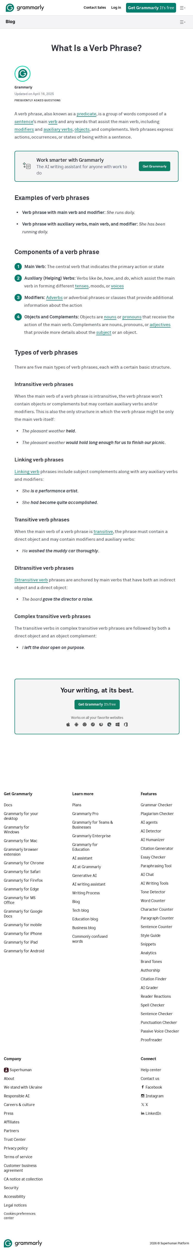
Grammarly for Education (85, 847)
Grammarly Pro (85, 813)
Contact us (150, 1078)
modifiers (24, 129)
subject (103, 332)
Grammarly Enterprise (91, 836)
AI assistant (82, 858)
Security (11, 1188)
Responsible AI (17, 1096)
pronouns (131, 317)
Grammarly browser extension (21, 852)
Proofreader (151, 1040)
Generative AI (84, 875)
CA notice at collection (23, 1179)
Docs (8, 805)
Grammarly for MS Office (20, 900)
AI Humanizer (153, 840)
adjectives (160, 325)
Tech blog (80, 910)
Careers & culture (19, 1104)
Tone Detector (153, 892)
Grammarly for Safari (22, 871)
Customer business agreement (20, 1168)
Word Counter (153, 900)
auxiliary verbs (58, 129)
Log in (116, 8)
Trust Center (15, 1139)
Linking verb (27, 472)
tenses (82, 286)
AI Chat (147, 874)
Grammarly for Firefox (23, 880)
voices (117, 286)
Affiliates (11, 1122)
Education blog (85, 919)
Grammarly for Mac (20, 840)
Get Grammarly (154, 166)
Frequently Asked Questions (38, 100)
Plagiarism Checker (157, 813)
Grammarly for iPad (20, 942)
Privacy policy (16, 1148)
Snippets (148, 944)
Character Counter (157, 909)
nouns (110, 317)
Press (8, 1113)
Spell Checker (153, 1005)
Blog (76, 901)
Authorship (150, 970)
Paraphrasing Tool (156, 866)
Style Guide (151, 935)
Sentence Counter (156, 927)
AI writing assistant (88, 884)
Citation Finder (154, 979)
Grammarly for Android (24, 951)
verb (52, 122)
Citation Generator (157, 848)
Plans (76, 805)
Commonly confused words (89, 939)
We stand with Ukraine (23, 1087)
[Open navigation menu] (182, 8)
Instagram (152, 1096)
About (9, 1078)
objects (81, 129)
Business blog (84, 927)
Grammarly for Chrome (24, 863)
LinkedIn (151, 1113)
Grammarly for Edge (21, 889)
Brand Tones (151, 961)
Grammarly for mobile (23, 925)
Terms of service (18, 1157)
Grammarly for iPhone (23, 933)
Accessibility (14, 1196)
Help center (151, 1070)
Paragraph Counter (157, 918)
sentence (24, 122)
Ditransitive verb (31, 580)
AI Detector (151, 831)
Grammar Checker (156, 805)
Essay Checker (153, 857)
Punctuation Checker (159, 1022)
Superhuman (18, 1070)
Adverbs (54, 298)
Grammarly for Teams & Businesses (92, 825)
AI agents (149, 822)
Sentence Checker (157, 1014)
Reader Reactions (156, 996)
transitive (103, 532)
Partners (11, 1131)
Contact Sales (95, 8)
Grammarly (23, 87)
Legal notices (15, 1205)
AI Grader (149, 987)
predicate (86, 114)
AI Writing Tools (154, 883)
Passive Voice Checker (160, 1031)
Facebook (151, 1087)
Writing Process (86, 893)
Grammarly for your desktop (21, 816)
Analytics (148, 953)
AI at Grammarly (86, 867)
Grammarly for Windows (16, 829)
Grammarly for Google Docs (23, 913)
